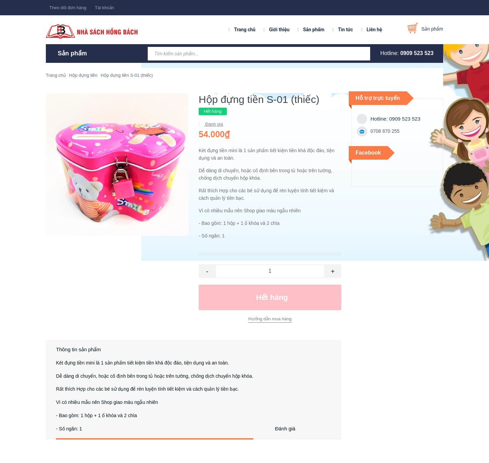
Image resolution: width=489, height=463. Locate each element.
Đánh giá (213, 124)
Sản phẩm (313, 29)
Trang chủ (244, 29)
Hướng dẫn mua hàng (269, 318)
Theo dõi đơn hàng (67, 7)
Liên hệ (374, 29)
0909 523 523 (417, 53)
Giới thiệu (279, 29)
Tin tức (345, 29)
